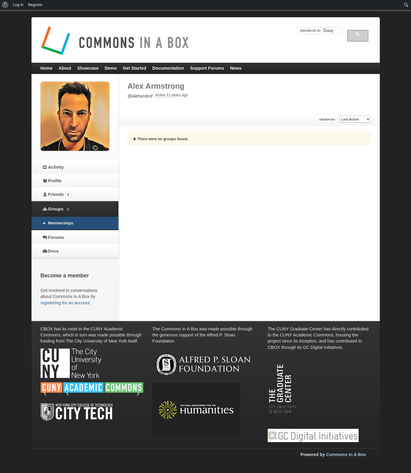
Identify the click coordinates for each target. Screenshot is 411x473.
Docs (53, 251)
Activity (56, 167)
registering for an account (65, 302)
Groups (59, 209)
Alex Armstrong (156, 86)
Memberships (61, 223)
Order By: (327, 119)
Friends (59, 194)
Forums (56, 237)
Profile (55, 180)
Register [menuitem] (35, 4)
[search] (316, 30)
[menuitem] (5, 5)
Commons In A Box (346, 454)
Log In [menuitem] (18, 4)
